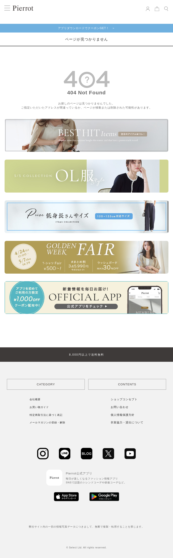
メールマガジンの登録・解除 (47, 422)
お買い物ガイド (39, 407)
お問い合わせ (120, 407)
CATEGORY (46, 384)
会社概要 (35, 399)
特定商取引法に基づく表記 (46, 415)
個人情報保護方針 (123, 414)
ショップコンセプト (124, 399)
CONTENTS (127, 384)
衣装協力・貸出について (127, 422)
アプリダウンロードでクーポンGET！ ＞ (86, 28)
